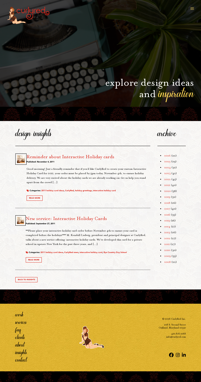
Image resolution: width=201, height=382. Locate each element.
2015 (167, 220)
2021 (167, 185)
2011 (167, 244)
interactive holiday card (135, 195)
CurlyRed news (103, 260)
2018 (167, 203)
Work (19, 325)
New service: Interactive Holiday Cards (98, 223)
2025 (167, 161)
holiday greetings (114, 195)
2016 (167, 214)
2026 (167, 155)
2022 (167, 179)
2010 (167, 250)
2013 (167, 232)
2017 (167, 208)
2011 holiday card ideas (84, 195)
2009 (167, 256)
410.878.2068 (178, 344)
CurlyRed (100, 195)
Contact (21, 370)
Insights (21, 363)
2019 (167, 197)
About (19, 355)
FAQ (18, 340)
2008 (167, 262)
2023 (167, 173)
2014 (167, 226)
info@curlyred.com (176, 347)
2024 (167, 167)
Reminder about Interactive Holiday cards (102, 157)
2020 (167, 191)
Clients (20, 347)
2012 (167, 238)
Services (21, 332)
